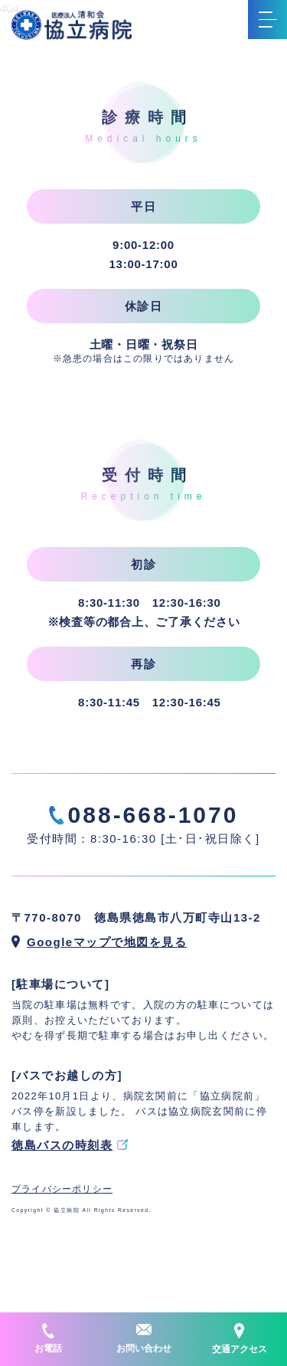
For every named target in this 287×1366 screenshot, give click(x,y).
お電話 (48, 1338)
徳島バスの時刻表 (62, 1144)
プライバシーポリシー (62, 1189)
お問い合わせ (143, 1338)
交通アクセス (239, 1339)
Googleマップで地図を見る (107, 941)
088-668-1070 (153, 814)
